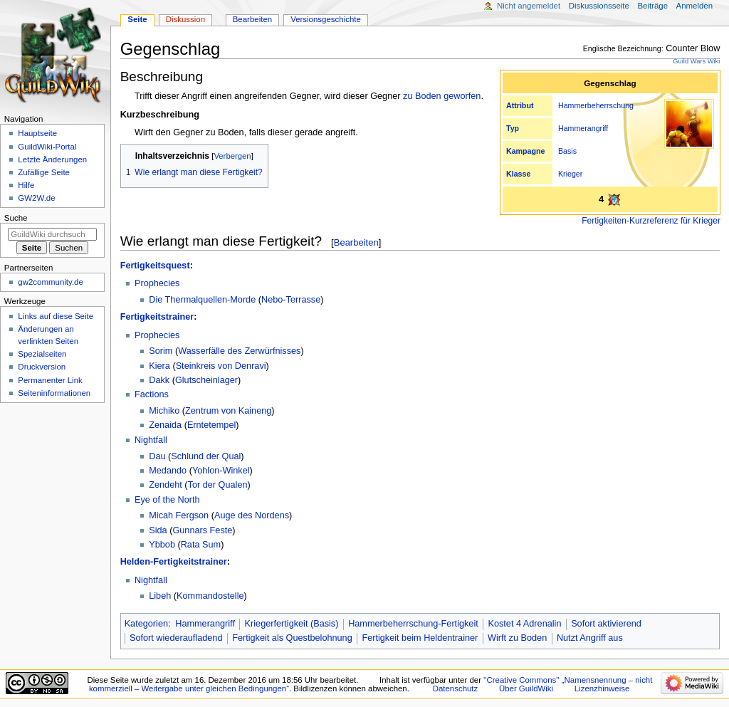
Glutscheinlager (206, 380)
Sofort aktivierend (606, 624)
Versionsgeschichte (325, 19)
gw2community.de (50, 282)
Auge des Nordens (251, 515)
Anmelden (694, 5)
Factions (152, 394)
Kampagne (525, 151)
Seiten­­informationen (54, 393)
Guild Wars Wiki (696, 61)
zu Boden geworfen (442, 96)
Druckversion (41, 366)
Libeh (160, 596)
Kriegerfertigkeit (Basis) (292, 624)
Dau (157, 456)
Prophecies (157, 283)
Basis (567, 151)
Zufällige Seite (44, 172)
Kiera (159, 366)
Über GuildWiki (526, 688)
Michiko (164, 411)
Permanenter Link (50, 380)
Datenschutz (455, 688)
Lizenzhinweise (602, 688)
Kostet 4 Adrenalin (524, 624)
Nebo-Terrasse (290, 300)
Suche (16, 218)
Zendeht (165, 485)
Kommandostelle (210, 596)
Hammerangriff (583, 128)
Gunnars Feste (202, 530)
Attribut (519, 105)
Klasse (518, 173)
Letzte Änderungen (52, 159)
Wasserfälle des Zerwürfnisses (239, 351)
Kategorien (146, 624)
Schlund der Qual (206, 456)
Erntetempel (211, 425)
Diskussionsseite (599, 5)
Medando (168, 471)
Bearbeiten (356, 242)
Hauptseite (37, 133)
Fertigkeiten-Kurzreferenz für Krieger (651, 221)
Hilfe (26, 185)
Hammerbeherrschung (596, 105)
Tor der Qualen (218, 485)
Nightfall (151, 440)
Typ (512, 128)
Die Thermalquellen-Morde (202, 300)
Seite (137, 19)
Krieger (570, 173)
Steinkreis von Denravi (221, 366)
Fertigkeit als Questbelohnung (292, 638)
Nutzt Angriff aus (590, 638)
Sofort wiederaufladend (176, 638)
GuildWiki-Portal (47, 146)
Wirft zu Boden (517, 638)
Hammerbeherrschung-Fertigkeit (413, 624)
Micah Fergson (179, 515)
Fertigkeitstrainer (157, 317)
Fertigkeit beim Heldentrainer (420, 638)
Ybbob (162, 545)
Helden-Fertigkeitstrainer (173, 562)
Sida (158, 530)
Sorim (160, 351)
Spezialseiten (42, 354)
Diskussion (185, 19)
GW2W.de (36, 198)
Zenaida (165, 425)
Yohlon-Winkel (221, 471)
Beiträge (652, 5)
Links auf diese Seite (55, 316)
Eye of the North (167, 500)
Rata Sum (201, 545)
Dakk (159, 380)
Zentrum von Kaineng (228, 411)
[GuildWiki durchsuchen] (52, 234)
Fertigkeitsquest (155, 266)
